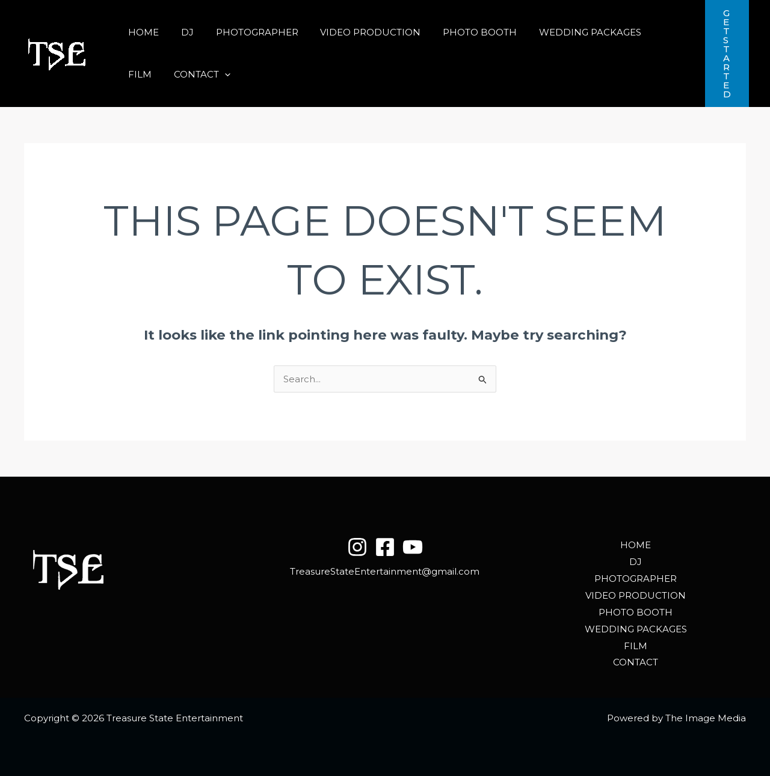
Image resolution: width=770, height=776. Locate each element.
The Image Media (705, 718)
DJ (181, 32)
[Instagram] (357, 547)
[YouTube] (412, 547)
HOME (141, 32)
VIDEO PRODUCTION (356, 32)
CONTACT (154, 74)
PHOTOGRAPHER (247, 32)
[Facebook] (385, 547)
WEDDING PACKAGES (568, 32)
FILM (649, 32)
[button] (177, 74)
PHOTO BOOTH (462, 32)
